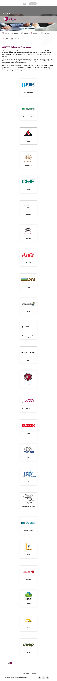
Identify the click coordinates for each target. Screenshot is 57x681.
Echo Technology (21, 679)
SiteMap (34, 673)
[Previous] (6, 664)
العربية (33, 4)
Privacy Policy (25, 673)
